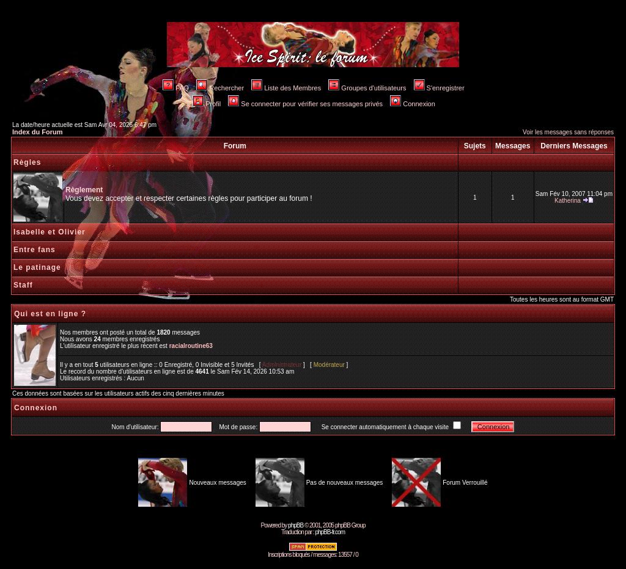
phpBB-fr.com (330, 532)
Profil (207, 103)
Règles (27, 162)
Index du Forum (37, 132)
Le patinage (37, 267)
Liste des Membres (286, 88)
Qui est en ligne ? (50, 314)
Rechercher (220, 88)
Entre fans (34, 249)
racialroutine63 (191, 345)
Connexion (412, 103)
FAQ (176, 88)
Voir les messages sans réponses (568, 132)
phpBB (295, 525)
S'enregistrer (439, 88)
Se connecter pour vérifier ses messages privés (305, 103)
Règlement (84, 190)
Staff (23, 285)
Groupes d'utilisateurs (367, 88)
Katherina (567, 200)
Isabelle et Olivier (49, 232)
